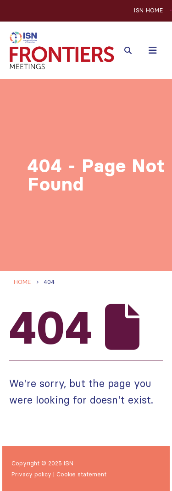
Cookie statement (81, 474)
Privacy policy (31, 474)
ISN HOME (148, 10)
